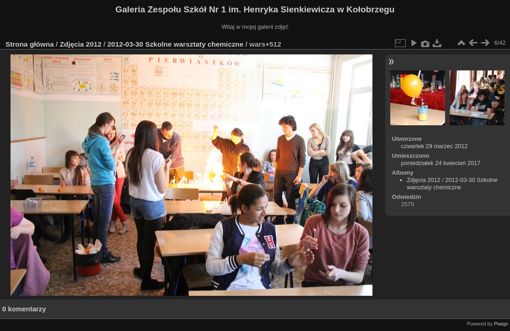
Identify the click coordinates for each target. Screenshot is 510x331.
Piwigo (501, 323)
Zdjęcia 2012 (80, 44)
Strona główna (29, 44)
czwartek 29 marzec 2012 (434, 146)
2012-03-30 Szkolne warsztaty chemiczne (175, 44)
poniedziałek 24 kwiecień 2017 (441, 163)
